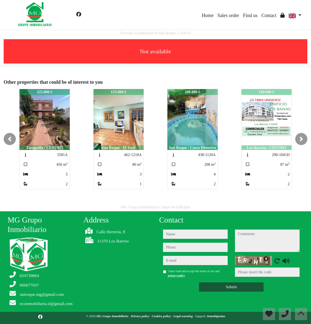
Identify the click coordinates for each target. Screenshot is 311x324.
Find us (250, 15)
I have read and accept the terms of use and (193, 273)
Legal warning (183, 316)
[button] (10, 139)
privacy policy (176, 275)
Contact (268, 15)
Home (208, 15)
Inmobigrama (216, 316)
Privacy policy (140, 316)
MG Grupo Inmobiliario (112, 316)
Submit (231, 287)
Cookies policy (162, 316)
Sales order (228, 15)
